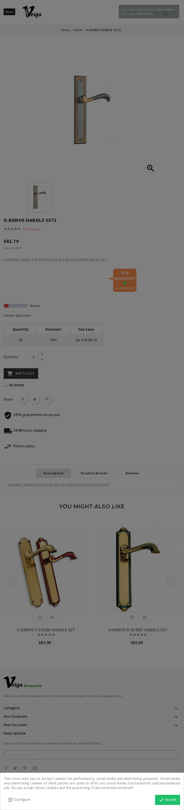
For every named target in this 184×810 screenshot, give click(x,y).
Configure (18, 800)
